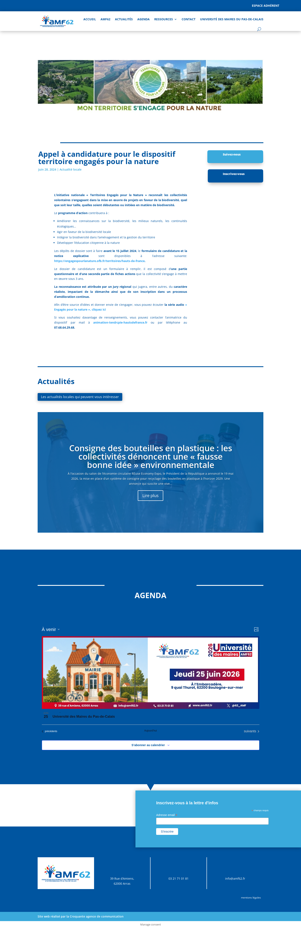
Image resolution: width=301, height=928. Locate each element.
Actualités (124, 19)
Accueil (89, 19)
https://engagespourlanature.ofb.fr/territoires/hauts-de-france (99, 261)
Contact (188, 19)
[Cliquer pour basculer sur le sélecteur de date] (51, 629)
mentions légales (251, 897)
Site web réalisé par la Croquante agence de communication (81, 916)
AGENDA (143, 19)
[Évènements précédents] (49, 731)
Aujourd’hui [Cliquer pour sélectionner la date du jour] (150, 730)
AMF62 (105, 19)
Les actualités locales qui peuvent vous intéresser (80, 397)
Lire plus (150, 495)
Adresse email (166, 815)
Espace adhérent (265, 6)
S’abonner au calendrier (148, 745)
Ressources (163, 19)
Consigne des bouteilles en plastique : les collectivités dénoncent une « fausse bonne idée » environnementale (150, 456)
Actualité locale (71, 169)
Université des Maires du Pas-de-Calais (231, 19)
